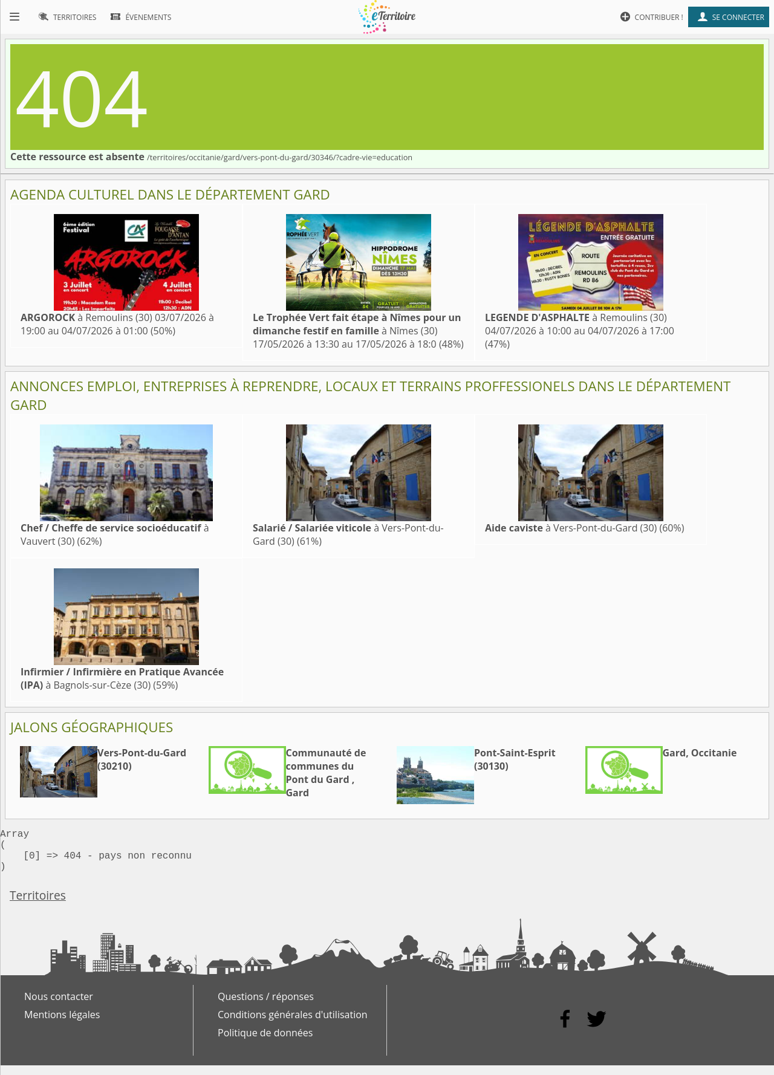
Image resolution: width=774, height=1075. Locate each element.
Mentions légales (62, 1024)
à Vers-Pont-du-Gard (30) (571, 527)
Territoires (38, 905)
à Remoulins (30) (86, 317)
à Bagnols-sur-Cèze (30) (122, 678)
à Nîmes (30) (357, 324)
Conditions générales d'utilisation (293, 1024)
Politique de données (265, 1042)
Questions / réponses (266, 1006)
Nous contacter (58, 1006)
